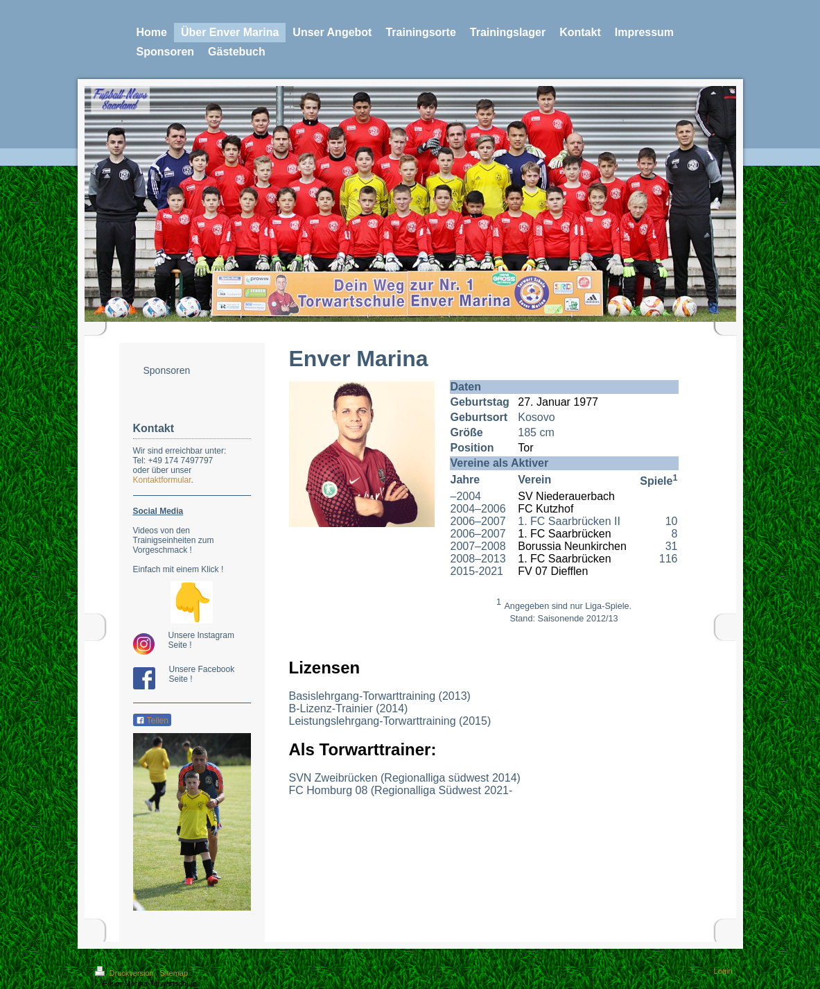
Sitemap (174, 973)
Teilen (152, 720)
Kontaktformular (162, 480)
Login (723, 971)
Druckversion (125, 973)
